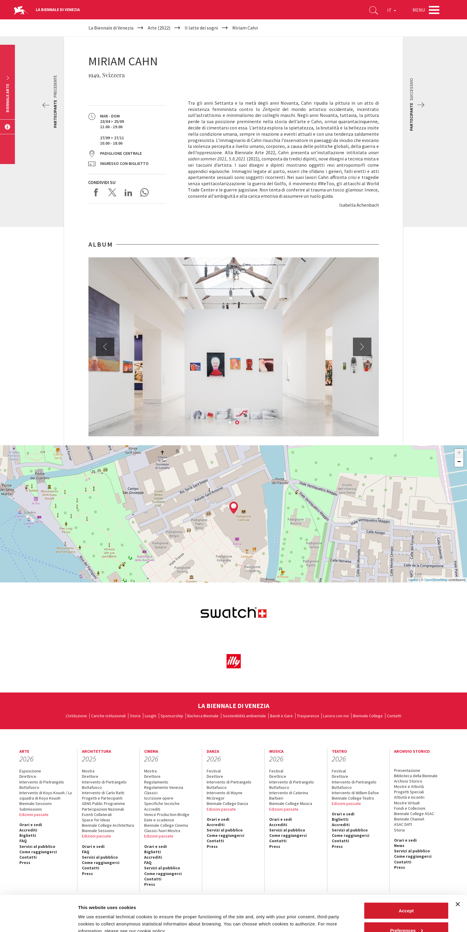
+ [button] (459, 453)
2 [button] (237, 422)
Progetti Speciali (409, 792)
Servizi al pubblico (37, 846)
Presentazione (407, 770)
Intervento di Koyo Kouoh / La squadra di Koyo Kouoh (45, 795)
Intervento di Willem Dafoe (355, 792)
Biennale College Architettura (108, 825)
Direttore (90, 776)
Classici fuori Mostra (162, 830)
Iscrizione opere (158, 798)
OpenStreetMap (436, 580)
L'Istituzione (76, 715)
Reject (406, 916)
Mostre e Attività (409, 786)
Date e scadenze (159, 820)
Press (212, 846)
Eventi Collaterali (97, 814)
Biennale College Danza (227, 803)
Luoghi (150, 715)
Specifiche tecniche (162, 803)
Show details (92, 913)
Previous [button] (105, 347)
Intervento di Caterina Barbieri (288, 795)
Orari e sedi (30, 824)
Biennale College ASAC (414, 813)
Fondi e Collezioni (409, 808)
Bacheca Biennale (203, 715)
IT (391, 10)
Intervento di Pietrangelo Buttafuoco (41, 784)
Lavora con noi (336, 715)
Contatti (394, 715)
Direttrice (27, 776)
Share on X (112, 192)
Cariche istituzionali (108, 715)
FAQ (23, 840)
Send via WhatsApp (144, 192)
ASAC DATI (403, 824)
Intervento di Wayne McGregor (224, 795)
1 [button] (230, 422)
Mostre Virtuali (407, 803)
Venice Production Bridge (166, 814)
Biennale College (368, 715)
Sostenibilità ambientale (244, 715)
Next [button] (362, 347)
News (399, 845)
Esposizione (30, 771)
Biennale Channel (409, 819)
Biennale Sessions (35, 803)
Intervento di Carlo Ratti (103, 792)
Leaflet (413, 580)
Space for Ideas (96, 820)
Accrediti (28, 830)
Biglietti (27, 835)
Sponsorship (172, 715)
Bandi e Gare (281, 715)
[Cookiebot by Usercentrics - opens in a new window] (39, 920)
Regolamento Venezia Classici (163, 790)
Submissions (30, 809)
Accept (406, 877)
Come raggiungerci (38, 851)
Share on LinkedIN (128, 192)
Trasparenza (308, 715)
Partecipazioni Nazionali (103, 809)
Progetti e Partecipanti (102, 798)
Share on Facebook (96, 192)
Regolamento (156, 782)
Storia (135, 715)
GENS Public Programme (103, 803)
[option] (233, 346)
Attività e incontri (409, 797)
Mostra (88, 771)
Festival (214, 771)
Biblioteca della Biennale (416, 775)
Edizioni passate (34, 814)
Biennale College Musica (290, 803)
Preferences (406, 896)
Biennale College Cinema (166, 825)
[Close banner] (458, 870)
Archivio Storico (408, 781)
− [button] (459, 462)
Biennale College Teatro (353, 798)
